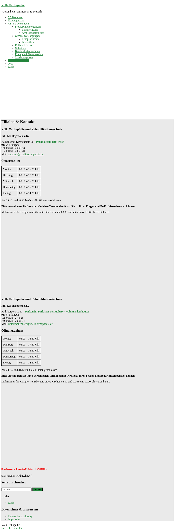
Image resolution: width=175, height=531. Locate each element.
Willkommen (15, 17)
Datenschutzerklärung (20, 516)
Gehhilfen (20, 48)
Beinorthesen (29, 42)
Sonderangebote (24, 57)
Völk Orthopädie (13, 5)
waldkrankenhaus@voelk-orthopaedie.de (30, 323)
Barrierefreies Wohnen (27, 51)
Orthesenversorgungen (27, 35)
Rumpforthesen (30, 38)
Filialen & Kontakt (18, 60)
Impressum (14, 519)
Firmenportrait (16, 20)
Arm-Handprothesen (33, 32)
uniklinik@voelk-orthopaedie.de (26, 154)
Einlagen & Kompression (29, 54)
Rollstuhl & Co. (23, 45)
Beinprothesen (30, 29)
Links (11, 66)
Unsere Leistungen (18, 23)
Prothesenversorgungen (28, 26)
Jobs (10, 63)
